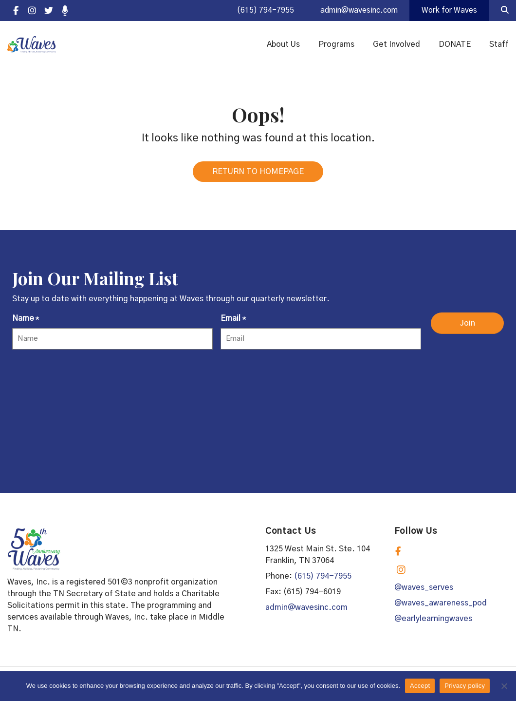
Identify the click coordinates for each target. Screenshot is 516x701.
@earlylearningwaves (433, 621)
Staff (499, 45)
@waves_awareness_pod (440, 606)
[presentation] (86, 379)
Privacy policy (464, 685)
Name (25, 322)
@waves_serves (423, 590)
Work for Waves (448, 11)
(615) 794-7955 (258, 11)
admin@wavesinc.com (354, 11)
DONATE (455, 45)
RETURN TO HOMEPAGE (258, 174)
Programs (336, 45)
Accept (420, 685)
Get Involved (396, 45)
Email (233, 322)
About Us (283, 45)
